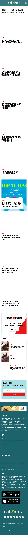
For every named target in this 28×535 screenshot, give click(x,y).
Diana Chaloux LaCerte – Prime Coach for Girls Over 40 (17, 346)
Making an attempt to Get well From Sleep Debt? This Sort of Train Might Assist (10, 304)
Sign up (14, 394)
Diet (2, 37)
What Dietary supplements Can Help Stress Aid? (12, 458)
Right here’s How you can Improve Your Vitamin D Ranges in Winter (9, 271)
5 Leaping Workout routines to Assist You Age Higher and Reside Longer (17, 368)
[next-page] (5, 375)
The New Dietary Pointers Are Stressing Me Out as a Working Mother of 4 (11, 106)
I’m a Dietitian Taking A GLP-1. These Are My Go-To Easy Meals (11, 41)
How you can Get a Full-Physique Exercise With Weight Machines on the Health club (12, 422)
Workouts (4, 299)
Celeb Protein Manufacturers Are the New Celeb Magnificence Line (11, 139)
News (2, 68)
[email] (14, 390)
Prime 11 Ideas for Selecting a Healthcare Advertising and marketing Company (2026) (11, 205)
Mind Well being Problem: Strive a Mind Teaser (9, 173)
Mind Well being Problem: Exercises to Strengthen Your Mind (11, 238)
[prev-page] (2, 375)
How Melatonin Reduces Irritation (9, 469)
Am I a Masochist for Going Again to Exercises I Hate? (13, 427)
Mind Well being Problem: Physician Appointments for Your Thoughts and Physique (10, 73)
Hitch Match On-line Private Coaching (16, 357)
